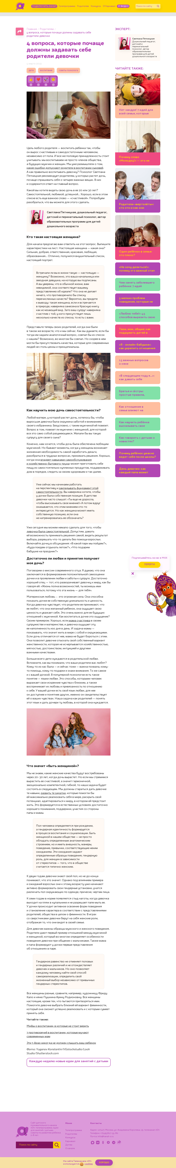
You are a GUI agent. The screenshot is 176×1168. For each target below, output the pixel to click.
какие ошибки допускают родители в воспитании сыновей (65, 168)
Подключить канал (44, 6)
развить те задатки (53, 793)
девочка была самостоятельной (48, 531)
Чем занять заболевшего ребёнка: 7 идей (137, 284)
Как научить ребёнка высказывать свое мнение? (134, 424)
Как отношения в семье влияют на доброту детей (131, 409)
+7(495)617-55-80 (109, 1133)
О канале (70, 1148)
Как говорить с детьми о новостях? (137, 440)
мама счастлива (79, 620)
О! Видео (123, 6)
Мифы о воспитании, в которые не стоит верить (58, 1026)
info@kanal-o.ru (106, 1136)
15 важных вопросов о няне (133, 362)
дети (31, 71)
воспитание (46, 71)
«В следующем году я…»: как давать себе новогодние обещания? (137, 378)
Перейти (149, 565)
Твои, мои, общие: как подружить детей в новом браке (135, 331)
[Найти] (158, 6)
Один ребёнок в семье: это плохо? (135, 253)
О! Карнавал (109, 6)
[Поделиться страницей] (19, 31)
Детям (68, 1145)
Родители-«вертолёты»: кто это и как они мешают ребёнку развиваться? (136, 206)
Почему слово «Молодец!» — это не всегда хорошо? (134, 159)
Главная (32, 29)
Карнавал (70, 1141)
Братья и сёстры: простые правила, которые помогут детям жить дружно (137, 393)
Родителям (83, 6)
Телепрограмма (67, 6)
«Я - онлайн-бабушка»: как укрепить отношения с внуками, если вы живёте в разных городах (137, 347)
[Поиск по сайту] (146, 6)
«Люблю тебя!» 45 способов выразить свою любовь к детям (137, 316)
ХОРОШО (104, 1162)
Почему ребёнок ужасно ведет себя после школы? (137, 455)
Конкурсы (96, 6)
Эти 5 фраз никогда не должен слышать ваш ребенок (61, 1043)
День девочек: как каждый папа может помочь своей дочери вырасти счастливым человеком (134, 471)
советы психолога (68, 71)
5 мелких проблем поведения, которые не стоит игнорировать (136, 300)
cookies (88, 1164)
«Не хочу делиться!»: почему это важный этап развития (137, 269)
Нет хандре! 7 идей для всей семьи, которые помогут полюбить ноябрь (136, 112)
